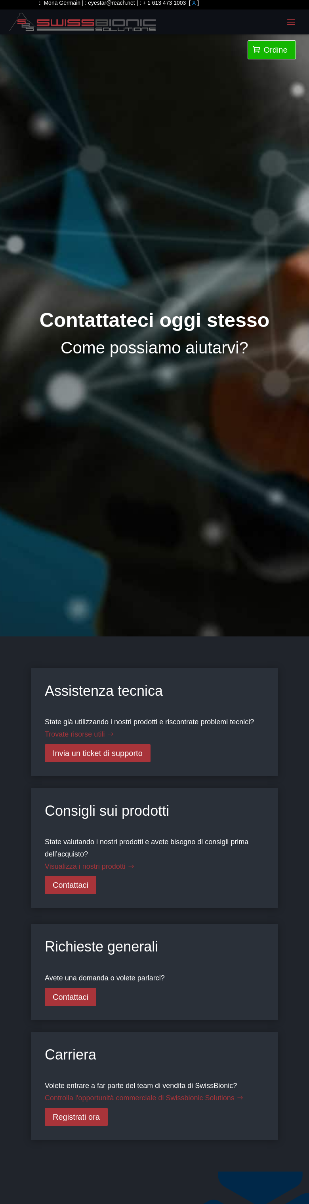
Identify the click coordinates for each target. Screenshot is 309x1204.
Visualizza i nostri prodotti (85, 866)
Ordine (270, 50)
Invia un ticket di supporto (98, 753)
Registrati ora (76, 1117)
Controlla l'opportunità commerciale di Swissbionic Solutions (140, 1098)
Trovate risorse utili (75, 734)
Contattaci (70, 885)
